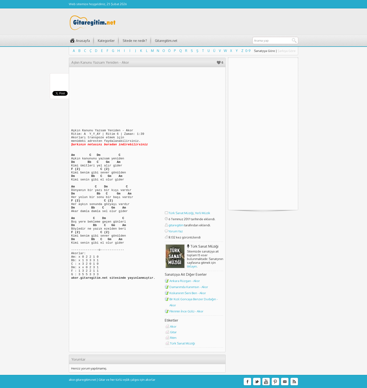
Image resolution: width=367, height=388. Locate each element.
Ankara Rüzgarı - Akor (184, 281)
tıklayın (192, 266)
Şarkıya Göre (287, 51)
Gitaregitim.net (166, 41)
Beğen (219, 62)
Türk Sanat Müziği (181, 213)
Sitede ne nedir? (135, 41)
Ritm (173, 338)
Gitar (173, 332)
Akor (173, 326)
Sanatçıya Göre (264, 51)
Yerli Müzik (202, 213)
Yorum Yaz (176, 231)
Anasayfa (83, 41)
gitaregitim (176, 225)
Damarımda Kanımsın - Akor (188, 287)
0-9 (248, 51)
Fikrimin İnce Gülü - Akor (186, 311)
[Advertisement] (194, 140)
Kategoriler (106, 41)
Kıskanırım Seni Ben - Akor (187, 293)
